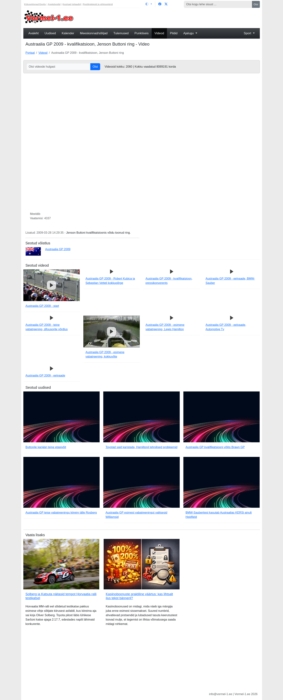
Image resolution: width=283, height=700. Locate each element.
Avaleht (33, 33)
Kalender (68, 33)
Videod (159, 33)
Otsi (256, 4)
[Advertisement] (172, 17)
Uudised (50, 33)
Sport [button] (248, 33)
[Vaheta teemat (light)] (149, 4)
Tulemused (121, 33)
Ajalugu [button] (189, 33)
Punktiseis (141, 33)
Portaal (30, 52)
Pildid (174, 33)
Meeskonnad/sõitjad (93, 33)
